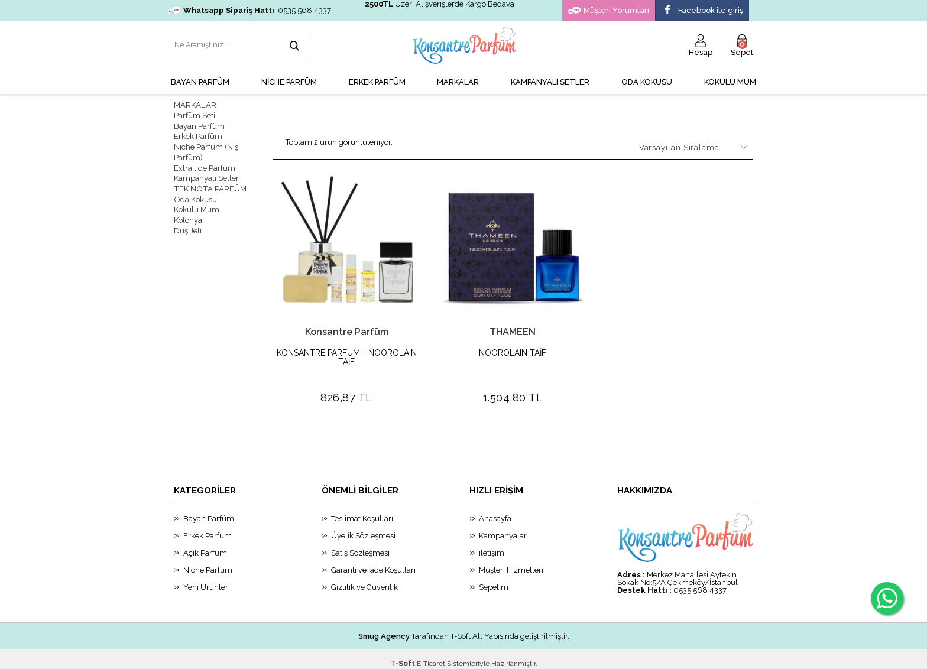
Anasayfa (495, 509)
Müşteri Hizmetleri (511, 560)
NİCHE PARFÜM (289, 80)
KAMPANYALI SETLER (550, 80)
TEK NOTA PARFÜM (209, 183)
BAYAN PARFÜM (200, 80)
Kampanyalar (503, 526)
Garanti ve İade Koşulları (373, 560)
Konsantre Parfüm (346, 330)
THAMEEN (513, 330)
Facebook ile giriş (702, 11)
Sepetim (493, 577)
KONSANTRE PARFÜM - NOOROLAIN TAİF (347, 356)
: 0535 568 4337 (249, 10)
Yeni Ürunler (205, 577)
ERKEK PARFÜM (377, 80)
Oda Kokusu (646, 80)
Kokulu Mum (730, 80)
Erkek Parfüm (198, 133)
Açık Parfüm (205, 543)
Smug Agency (384, 626)
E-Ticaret (431, 654)
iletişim (491, 543)
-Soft (403, 654)
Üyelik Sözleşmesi (363, 526)
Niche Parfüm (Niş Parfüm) (206, 148)
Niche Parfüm (207, 560)
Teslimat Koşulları (362, 509)
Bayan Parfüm (199, 123)
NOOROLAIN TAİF (512, 351)
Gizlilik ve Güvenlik (364, 577)
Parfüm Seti (194, 113)
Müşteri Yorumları (608, 11)
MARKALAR (458, 80)
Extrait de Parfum (204, 163)
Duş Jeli (188, 223)
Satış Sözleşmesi (360, 543)
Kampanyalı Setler (206, 173)
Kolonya (188, 213)
